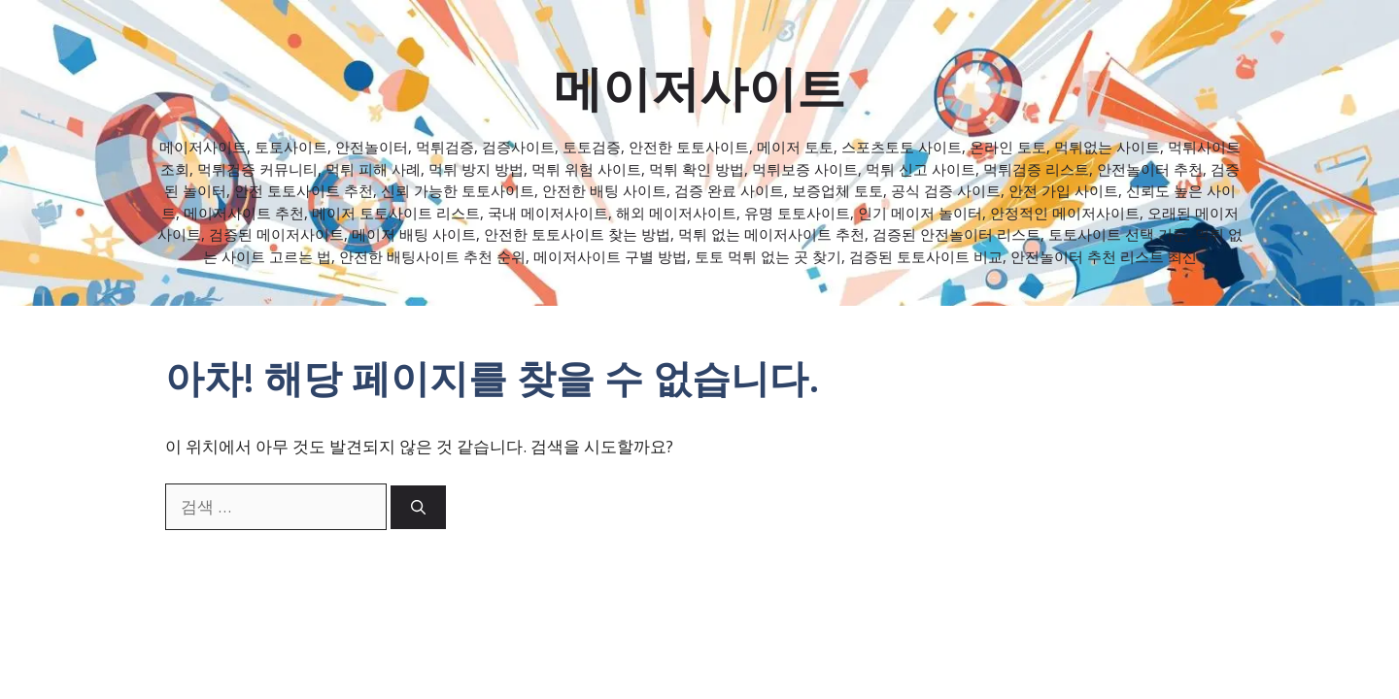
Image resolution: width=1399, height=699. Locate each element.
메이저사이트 (699, 87)
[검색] (418, 507)
